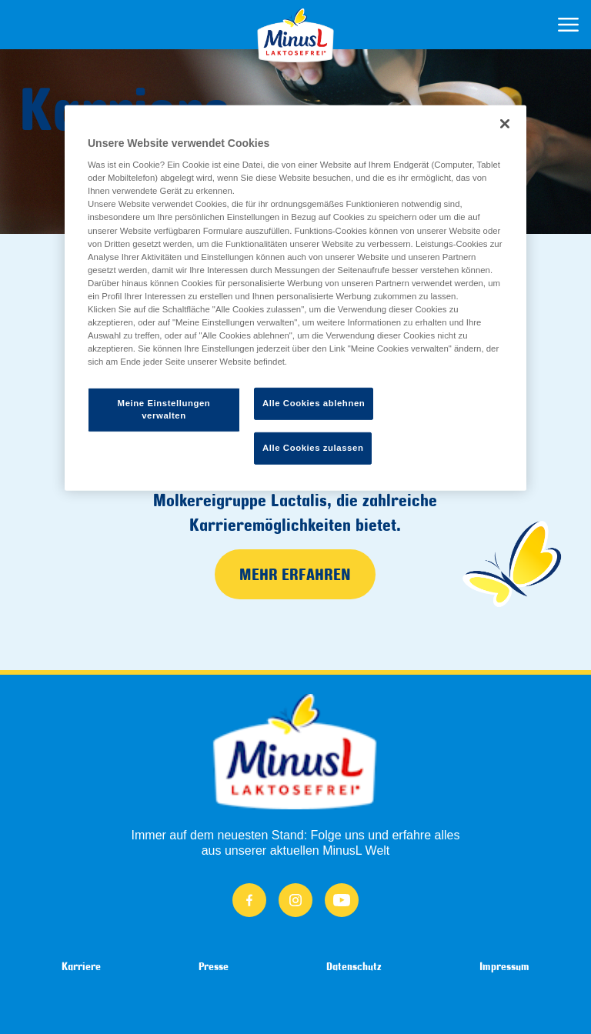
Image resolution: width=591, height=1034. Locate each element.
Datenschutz (354, 966)
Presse (214, 966)
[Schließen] (505, 123)
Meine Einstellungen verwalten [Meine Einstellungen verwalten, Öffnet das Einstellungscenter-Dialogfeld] (164, 409)
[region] (295, 297)
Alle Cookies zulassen (312, 447)
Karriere (81, 966)
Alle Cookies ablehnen (313, 403)
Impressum (504, 966)
